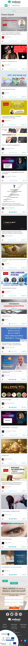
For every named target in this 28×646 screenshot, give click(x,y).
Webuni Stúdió (14, 628)
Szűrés (14, 11)
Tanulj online (23, 626)
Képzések (23, 627)
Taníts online (14, 626)
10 (22, 581)
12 (25, 581)
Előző (5, 581)
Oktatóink (4, 627)
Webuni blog (14, 627)
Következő (14, 583)
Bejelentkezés (16, 5)
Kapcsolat (4, 626)
